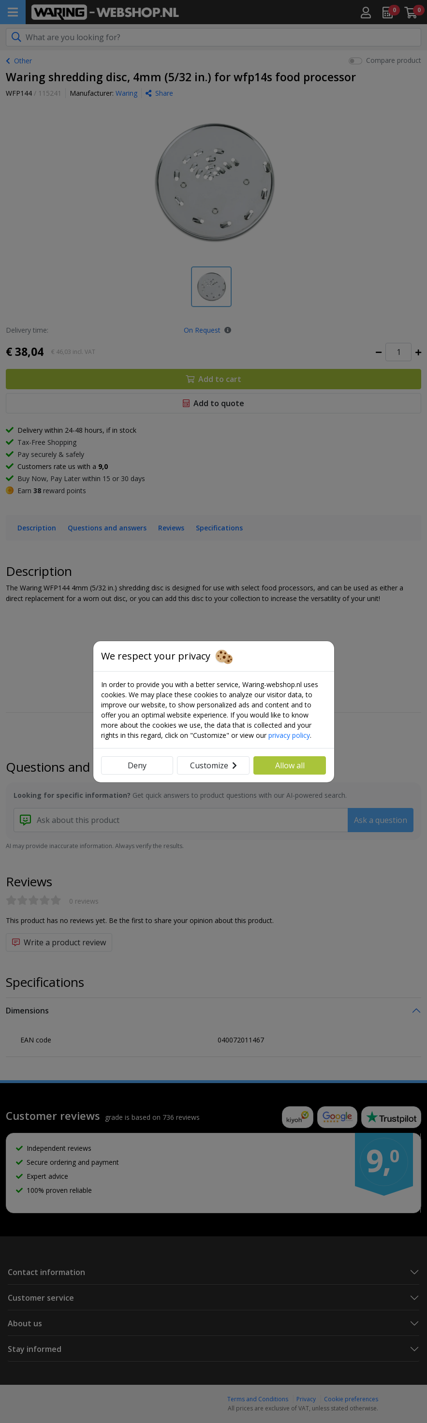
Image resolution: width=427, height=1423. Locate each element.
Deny (137, 765)
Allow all (290, 765)
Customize (213, 765)
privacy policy (289, 735)
